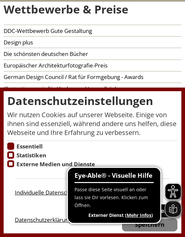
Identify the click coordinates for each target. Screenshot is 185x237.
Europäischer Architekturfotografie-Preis (56, 65)
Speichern (150, 224)
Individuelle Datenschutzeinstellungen (63, 192)
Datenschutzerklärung (43, 220)
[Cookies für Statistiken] (10, 154)
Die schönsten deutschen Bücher (46, 54)
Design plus (18, 42)
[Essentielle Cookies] (10, 146)
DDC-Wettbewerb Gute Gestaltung (48, 31)
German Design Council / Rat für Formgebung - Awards (73, 77)
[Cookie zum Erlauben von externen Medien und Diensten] (10, 163)
